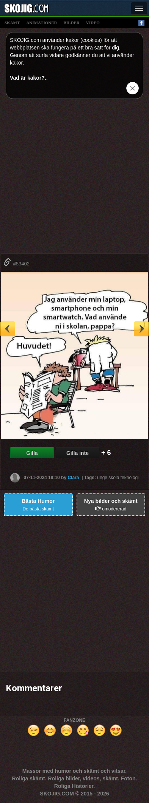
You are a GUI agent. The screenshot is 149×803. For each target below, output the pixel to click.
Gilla (32, 453)
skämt (12, 22)
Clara (73, 477)
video (93, 22)
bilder (72, 22)
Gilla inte (77, 453)
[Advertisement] (74, 179)
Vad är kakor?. (28, 78)
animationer (41, 22)
